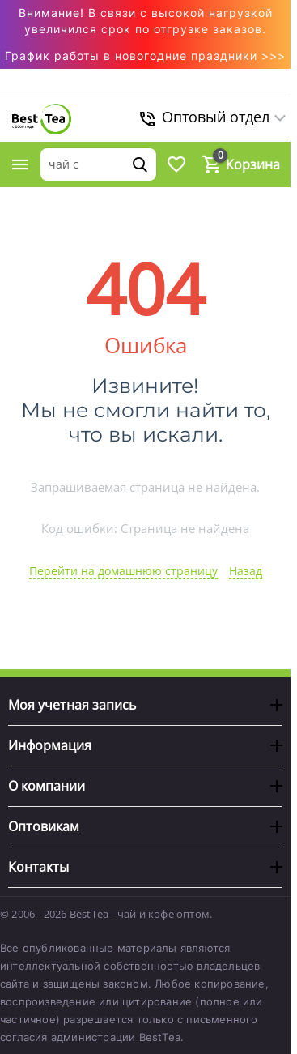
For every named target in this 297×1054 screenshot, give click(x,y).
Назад (245, 570)
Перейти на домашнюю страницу (123, 570)
